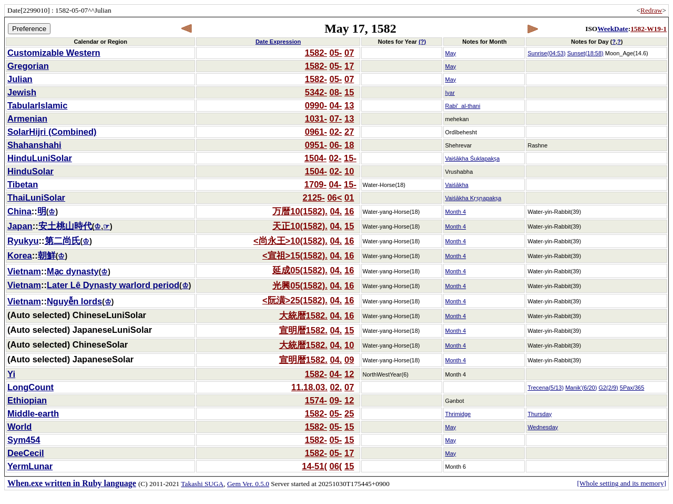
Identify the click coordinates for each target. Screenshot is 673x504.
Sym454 (23, 439)
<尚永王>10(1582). (290, 240)
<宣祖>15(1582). (295, 255)
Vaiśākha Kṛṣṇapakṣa (473, 198)
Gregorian (28, 66)
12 (349, 374)
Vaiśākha (456, 185)
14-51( (314, 466)
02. (336, 387)
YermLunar (30, 466)
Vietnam (24, 271)
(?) (422, 41)
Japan (20, 226)
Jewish (21, 92)
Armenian (27, 118)
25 (349, 413)
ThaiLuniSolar (36, 197)
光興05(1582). (300, 285)
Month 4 (455, 212)
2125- (314, 197)
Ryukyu (23, 240)
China (19, 211)
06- (336, 145)
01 (349, 197)
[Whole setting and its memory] (621, 483)
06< (334, 197)
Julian (20, 79)
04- (336, 105)
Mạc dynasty (73, 271)
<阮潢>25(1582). (295, 300)
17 (349, 66)
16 (349, 211)
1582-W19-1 (648, 29)
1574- (316, 400)
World (19, 426)
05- (336, 52)
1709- (315, 184)
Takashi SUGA (202, 484)
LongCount (30, 387)
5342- (316, 92)
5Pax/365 (632, 387)
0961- (316, 131)
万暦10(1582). (300, 211)
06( (336, 466)
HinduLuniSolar (39, 158)
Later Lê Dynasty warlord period (113, 285)
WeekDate (612, 29)
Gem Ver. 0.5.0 (248, 484)
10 (349, 171)
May (450, 53)
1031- (316, 118)
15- (350, 158)
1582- (316, 52)
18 (349, 145)
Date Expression (278, 41)
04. (336, 211)
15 (349, 92)
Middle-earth (33, 413)
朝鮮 (47, 255)
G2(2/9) (608, 387)
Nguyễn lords (74, 301)
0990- (316, 105)
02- (336, 131)
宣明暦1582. (303, 330)
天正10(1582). (300, 226)
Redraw (651, 10)
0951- (316, 145)
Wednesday (542, 427)
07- (336, 118)
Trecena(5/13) (545, 387)
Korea (19, 255)
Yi (11, 374)
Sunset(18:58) (585, 53)
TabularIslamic (37, 105)
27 (349, 131)
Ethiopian (27, 400)
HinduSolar (30, 171)
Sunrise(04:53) (546, 53)
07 (349, 52)
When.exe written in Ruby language (71, 483)
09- (336, 400)
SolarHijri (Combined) (52, 131)
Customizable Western (53, 52)
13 (349, 105)
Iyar (449, 93)
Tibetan (22, 184)
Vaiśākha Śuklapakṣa (472, 158)
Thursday (539, 414)
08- (336, 92)
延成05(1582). (300, 270)
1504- (315, 158)
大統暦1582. (303, 315)
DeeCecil (25, 453)
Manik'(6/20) (581, 387)
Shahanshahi (34, 145)
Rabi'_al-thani (462, 106)
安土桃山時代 (65, 226)
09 (349, 359)
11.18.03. (309, 387)
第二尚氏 (62, 240)
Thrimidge (458, 414)
